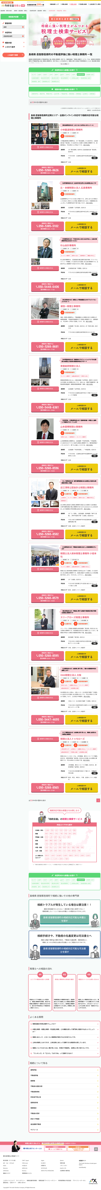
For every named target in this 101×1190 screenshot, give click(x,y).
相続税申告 (35, 94)
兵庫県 (64, 490)
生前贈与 (85, 94)
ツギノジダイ (63, 1165)
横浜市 (47, 855)
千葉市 (66, 859)
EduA (4, 1165)
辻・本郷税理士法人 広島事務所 (76, 187)
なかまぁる (44, 1168)
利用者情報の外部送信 (64, 1180)
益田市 (62, 74)
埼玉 (56, 833)
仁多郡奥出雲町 (74, 78)
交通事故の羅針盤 (65, 1170)
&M (4, 1163)
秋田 (61, 830)
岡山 (51, 847)
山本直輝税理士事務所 (71, 426)
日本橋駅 (84, 742)
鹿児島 (74, 851)
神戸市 (74, 490)
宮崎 (69, 851)
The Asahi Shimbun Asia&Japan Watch (88, 1164)
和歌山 (69, 844)
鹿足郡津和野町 (45, 78)
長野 (55, 837)
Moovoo (5, 1168)
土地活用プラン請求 (95, 4)
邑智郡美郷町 (35, 78)
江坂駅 (83, 678)
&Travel (12, 1163)
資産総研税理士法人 (70, 365)
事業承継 (71, 94)
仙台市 (47, 859)
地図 (95, 158)
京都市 (82, 855)
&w (7, 1163)
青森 (52, 830)
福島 (74, 830)
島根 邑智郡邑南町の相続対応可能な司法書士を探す (64, 950)
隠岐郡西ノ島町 (36, 81)
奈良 (60, 844)
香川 (69, 847)
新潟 (46, 837)
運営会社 (5, 1182)
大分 (64, 851)
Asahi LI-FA (63, 1168)
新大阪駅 (84, 620)
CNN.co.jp (25, 1163)
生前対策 (56, 94)
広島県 (64, 133)
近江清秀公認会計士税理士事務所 (77, 487)
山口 (55, 847)
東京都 (64, 559)
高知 (82, 847)
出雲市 (39, 74)
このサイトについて (9, 1180)
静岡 (51, 840)
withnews (6, 1170)
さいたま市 (54, 859)
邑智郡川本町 (90, 74)
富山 (60, 837)
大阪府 (64, 620)
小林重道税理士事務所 (71, 129)
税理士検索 (73, 4)
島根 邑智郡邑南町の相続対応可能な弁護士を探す (64, 919)
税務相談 (92, 94)
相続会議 (62, 1163)
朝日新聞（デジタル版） (9, 1160)
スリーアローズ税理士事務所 (74, 617)
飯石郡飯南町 (64, 78)
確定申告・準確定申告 (46, 94)
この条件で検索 (12, 55)
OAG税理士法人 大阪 (70, 675)
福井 (69, 837)
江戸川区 (74, 559)
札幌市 (65, 855)
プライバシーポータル (79, 1180)
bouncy (24, 1170)
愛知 (46, 840)
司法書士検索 (83, 4)
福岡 (46, 851)
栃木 (70, 833)
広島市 (74, 133)
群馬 (74, 833)
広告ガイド (13, 1182)
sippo (42, 1160)
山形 (70, 830)
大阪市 (74, 620)
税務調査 (78, 94)
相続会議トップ (54, 4)
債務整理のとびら (27, 1173)
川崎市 (61, 859)
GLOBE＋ (43, 1163)
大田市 (73, 74)
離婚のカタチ (6, 1173)
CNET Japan (25, 1160)
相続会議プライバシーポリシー (48, 1180)
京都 (55, 844)
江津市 (51, 74)
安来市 (68, 74)
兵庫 (51, 844)
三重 (60, 840)
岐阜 (55, 840)
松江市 (34, 74)
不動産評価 (64, 94)
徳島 (73, 847)
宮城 (65, 830)
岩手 (56, 830)
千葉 (61, 833)
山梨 (51, 837)
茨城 (65, 833)
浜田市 (45, 74)
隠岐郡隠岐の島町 (86, 78)
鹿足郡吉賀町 (55, 78)
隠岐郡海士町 (46, 81)
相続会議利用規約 (32, 1180)
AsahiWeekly (82, 1167)
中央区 (74, 742)
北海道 (47, 830)
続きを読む (87, 145)
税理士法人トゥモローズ (72, 738)
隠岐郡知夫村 (55, 81)
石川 (64, 837)
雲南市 (56, 74)
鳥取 (60, 847)
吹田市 (74, 678)
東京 (46, 833)
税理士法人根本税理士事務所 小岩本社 (78, 555)
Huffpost (24, 1165)
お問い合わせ (22, 1182)
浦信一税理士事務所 (70, 306)
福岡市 (71, 855)
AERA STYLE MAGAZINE (47, 1170)
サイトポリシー (20, 1180)
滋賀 (64, 844)
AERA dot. (25, 1168)
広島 (46, 847)
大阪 (46, 844)
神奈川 (51, 833)
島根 (64, 847)
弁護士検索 (65, 4)
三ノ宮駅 (84, 490)
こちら (70, 864)
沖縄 (79, 851)
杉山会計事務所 (68, 245)
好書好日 (43, 1165)
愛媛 (78, 847)
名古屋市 (59, 855)
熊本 (60, 851)
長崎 (55, 851)
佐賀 (51, 851)
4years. (62, 1160)
